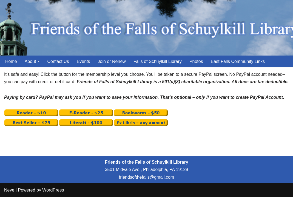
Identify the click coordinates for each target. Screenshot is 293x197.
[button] (39, 61)
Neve (9, 190)
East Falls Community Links (238, 61)
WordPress (53, 190)
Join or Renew (112, 61)
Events (83, 61)
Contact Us (58, 61)
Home (11, 61)
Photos (196, 61)
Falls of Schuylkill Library (157, 61)
